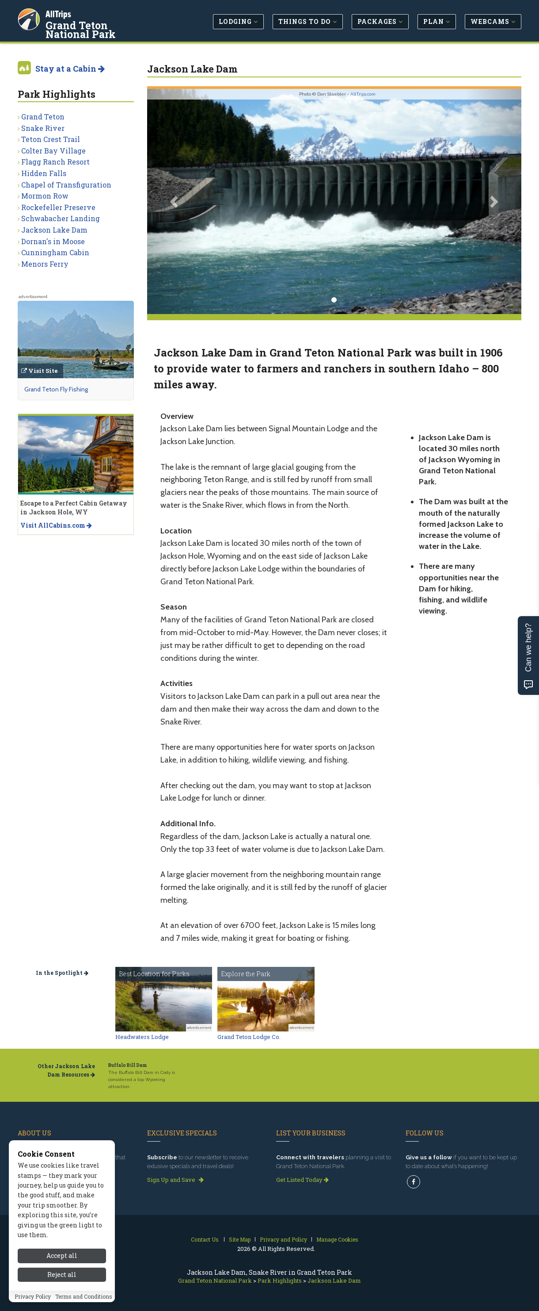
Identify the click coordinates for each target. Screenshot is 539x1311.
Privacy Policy (33, 1305)
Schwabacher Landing (60, 218)
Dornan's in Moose (53, 241)
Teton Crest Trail (50, 139)
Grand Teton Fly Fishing (56, 389)
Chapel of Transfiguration (66, 184)
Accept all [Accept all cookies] (61, 1265)
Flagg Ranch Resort (55, 161)
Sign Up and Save (175, 1180)
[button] (175, 201)
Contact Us (205, 1239)
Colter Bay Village (53, 150)
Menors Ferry (44, 263)
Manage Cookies (337, 1239)
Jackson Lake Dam (54, 229)
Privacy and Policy (283, 1239)
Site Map (240, 1239)
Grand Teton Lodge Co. (249, 1037)
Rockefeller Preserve (58, 207)
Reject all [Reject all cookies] (61, 1284)
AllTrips (59, 13)
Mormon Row (44, 195)
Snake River (43, 128)
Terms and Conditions (83, 1305)
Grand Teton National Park (101, 28)
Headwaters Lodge (142, 1037)
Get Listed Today (302, 1180)
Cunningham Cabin (55, 252)
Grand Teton (43, 116)
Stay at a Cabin (70, 68)
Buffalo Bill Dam (127, 1065)
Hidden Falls (43, 173)
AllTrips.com (363, 94)
